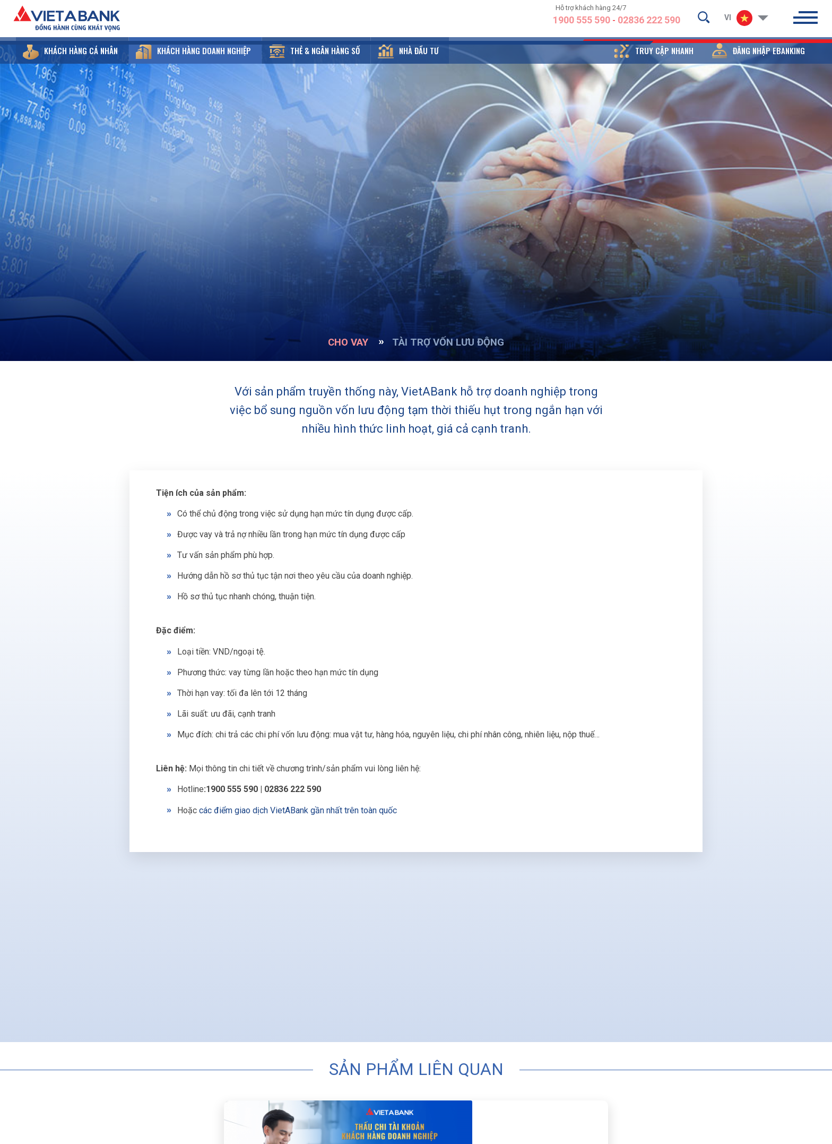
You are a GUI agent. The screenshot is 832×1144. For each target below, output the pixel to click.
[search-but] (703, 19)
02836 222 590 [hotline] (649, 22)
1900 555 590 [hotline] (581, 22)
